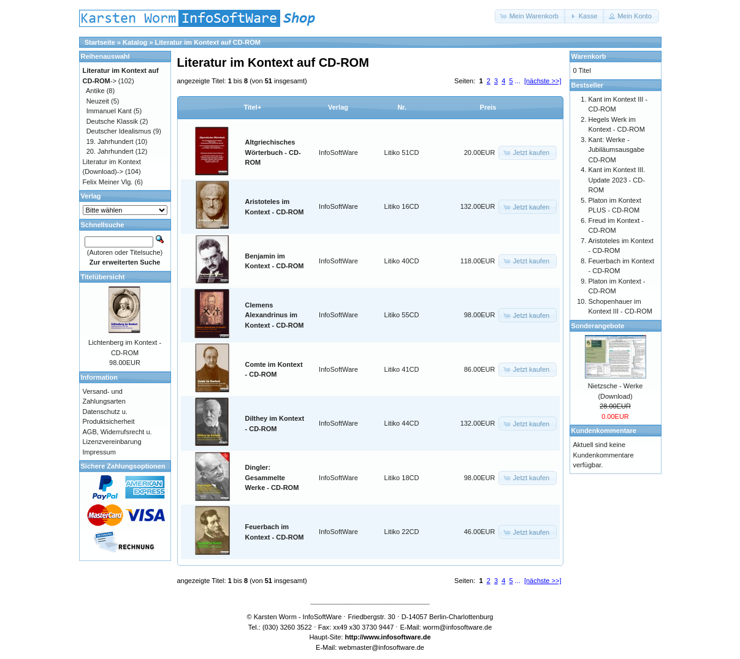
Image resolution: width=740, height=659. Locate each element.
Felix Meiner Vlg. (108, 182)
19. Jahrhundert (110, 141)
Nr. (401, 107)
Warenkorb (588, 56)
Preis (488, 107)
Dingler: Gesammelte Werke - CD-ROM (272, 477)
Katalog (135, 42)
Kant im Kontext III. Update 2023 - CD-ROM (617, 180)
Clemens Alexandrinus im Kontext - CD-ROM (274, 315)
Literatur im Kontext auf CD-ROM (208, 42)
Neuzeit (97, 101)
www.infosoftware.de (397, 637)
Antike (95, 90)
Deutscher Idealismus (118, 131)
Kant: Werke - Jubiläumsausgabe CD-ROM (617, 150)
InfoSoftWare (338, 152)
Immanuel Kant (109, 111)
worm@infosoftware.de (457, 627)
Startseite (100, 42)
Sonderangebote (598, 326)
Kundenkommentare (603, 430)
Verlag (338, 107)
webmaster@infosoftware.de (381, 647)
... (518, 81)
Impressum (99, 452)
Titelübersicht (103, 277)
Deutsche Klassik (112, 121)
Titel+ (253, 107)
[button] (530, 16)
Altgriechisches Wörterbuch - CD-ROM (273, 152)
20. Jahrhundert (110, 151)
